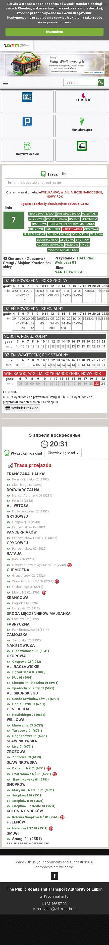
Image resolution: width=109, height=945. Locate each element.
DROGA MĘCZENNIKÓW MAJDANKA (72, 224)
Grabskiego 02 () (27, 587)
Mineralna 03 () (27, 725)
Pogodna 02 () (26, 603)
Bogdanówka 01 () (29, 736)
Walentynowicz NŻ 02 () (33, 581)
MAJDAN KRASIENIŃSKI (63, 250)
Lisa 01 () (22, 746)
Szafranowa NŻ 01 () (32, 774)
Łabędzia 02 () (26, 608)
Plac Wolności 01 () (30, 651)
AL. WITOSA (89, 213)
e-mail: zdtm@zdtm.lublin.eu (54, 909)
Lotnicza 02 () (25, 619)
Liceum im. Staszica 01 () (35, 683)
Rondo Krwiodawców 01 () (35, 699)
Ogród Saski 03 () (29, 672)
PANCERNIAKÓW (56, 218)
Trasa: (49, 174)
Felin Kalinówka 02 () (30, 479)
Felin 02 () (22, 501)
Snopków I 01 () (27, 795)
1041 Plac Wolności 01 (74, 260)
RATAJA (74, 218)
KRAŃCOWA (39, 224)
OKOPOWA (91, 229)
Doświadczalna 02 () (30, 511)
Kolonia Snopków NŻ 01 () (35, 817)
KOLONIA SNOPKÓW (50, 244)
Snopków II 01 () (28, 801)
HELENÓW (71, 244)
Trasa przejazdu (29, 465)
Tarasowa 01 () (27, 730)
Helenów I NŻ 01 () (30, 828)
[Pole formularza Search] (80, 82)
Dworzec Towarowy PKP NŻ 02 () (39, 565)
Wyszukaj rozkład (23, 453)
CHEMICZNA (89, 218)
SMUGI (84, 244)
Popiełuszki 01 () (28, 704)
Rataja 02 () (23, 559)
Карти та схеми (27, 148)
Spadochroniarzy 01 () (33, 688)
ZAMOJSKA (53, 229)
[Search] (101, 82)
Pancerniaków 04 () (29, 527)
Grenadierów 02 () (28, 575)
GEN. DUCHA (80, 234)
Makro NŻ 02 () (26, 592)
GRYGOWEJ (36, 218)
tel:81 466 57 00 (54, 904)
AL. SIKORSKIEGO (59, 234)
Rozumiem (54, 31)
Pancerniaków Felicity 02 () (34, 538)
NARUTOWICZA (72, 229)
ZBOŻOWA (67, 239)
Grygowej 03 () (26, 522)
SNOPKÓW (83, 239)
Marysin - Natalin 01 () (33, 790)
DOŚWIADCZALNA (68, 213)
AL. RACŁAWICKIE (34, 234)
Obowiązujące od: (63, 453)
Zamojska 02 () (26, 640)
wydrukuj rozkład (21, 408)
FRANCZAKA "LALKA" (42, 213)
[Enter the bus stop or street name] (56, 182)
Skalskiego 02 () (27, 485)
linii (66, 174)
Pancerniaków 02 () (29, 548)
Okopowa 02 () (26, 661)
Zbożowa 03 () (26, 757)
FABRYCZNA (36, 229)
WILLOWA (96, 234)
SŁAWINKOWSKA (47, 239)
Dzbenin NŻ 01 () (29, 768)
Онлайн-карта (82, 123)
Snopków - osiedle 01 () (33, 806)
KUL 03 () (22, 677)
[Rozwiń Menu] (5, 83)
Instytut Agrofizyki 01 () (32, 495)
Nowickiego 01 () (28, 715)
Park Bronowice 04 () (30, 629)
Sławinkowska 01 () (30, 779)
